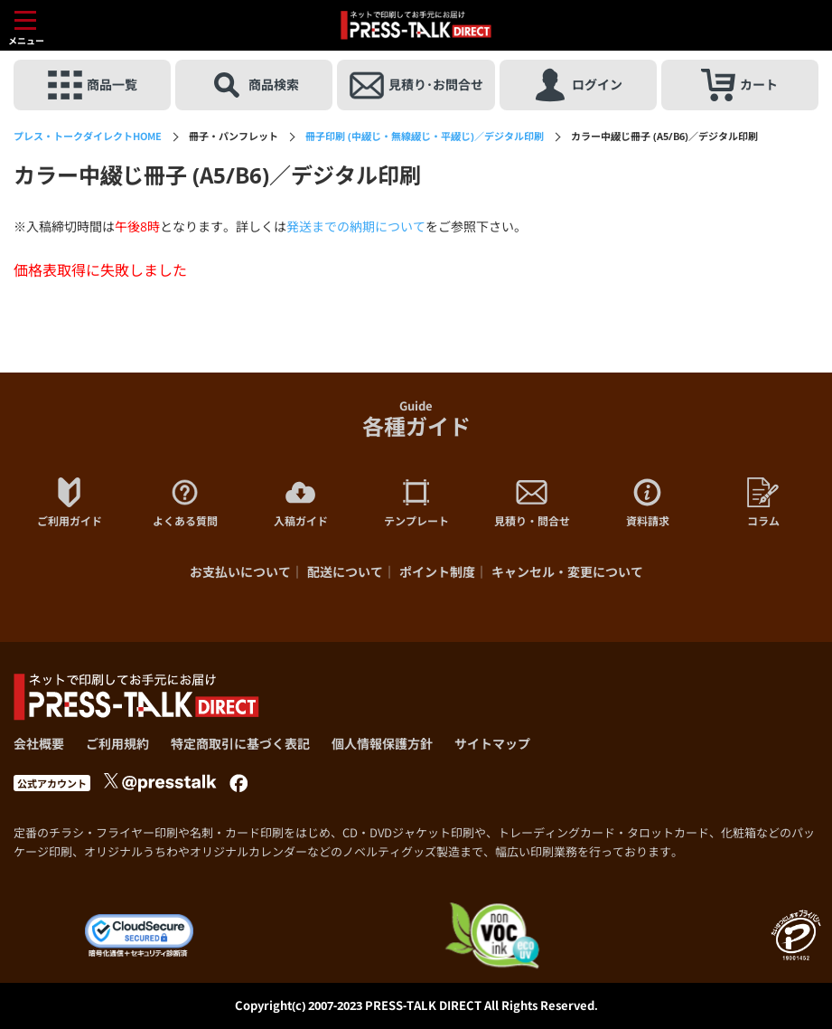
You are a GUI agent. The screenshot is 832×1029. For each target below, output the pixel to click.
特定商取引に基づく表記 (240, 743)
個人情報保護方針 (382, 743)
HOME (88, 136)
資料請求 (647, 503)
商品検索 (254, 85)
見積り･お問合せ (416, 85)
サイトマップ (492, 743)
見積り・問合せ (532, 503)
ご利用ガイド (69, 503)
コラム (763, 503)
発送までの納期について (355, 226)
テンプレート (416, 503)
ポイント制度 (437, 572)
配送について (345, 572)
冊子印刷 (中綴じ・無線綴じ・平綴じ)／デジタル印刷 (424, 136)
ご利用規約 (117, 743)
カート (739, 85)
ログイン (577, 85)
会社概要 (39, 743)
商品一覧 (92, 85)
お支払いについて (240, 572)
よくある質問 (185, 503)
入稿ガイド (301, 503)
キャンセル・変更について (567, 572)
